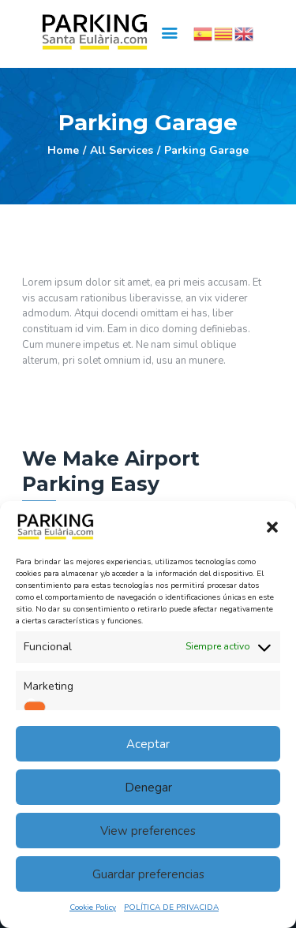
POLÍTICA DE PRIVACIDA (171, 907)
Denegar (148, 787)
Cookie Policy (92, 907)
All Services (121, 150)
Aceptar (148, 744)
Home (63, 150)
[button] (272, 527)
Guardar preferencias (148, 874)
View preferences (148, 831)
